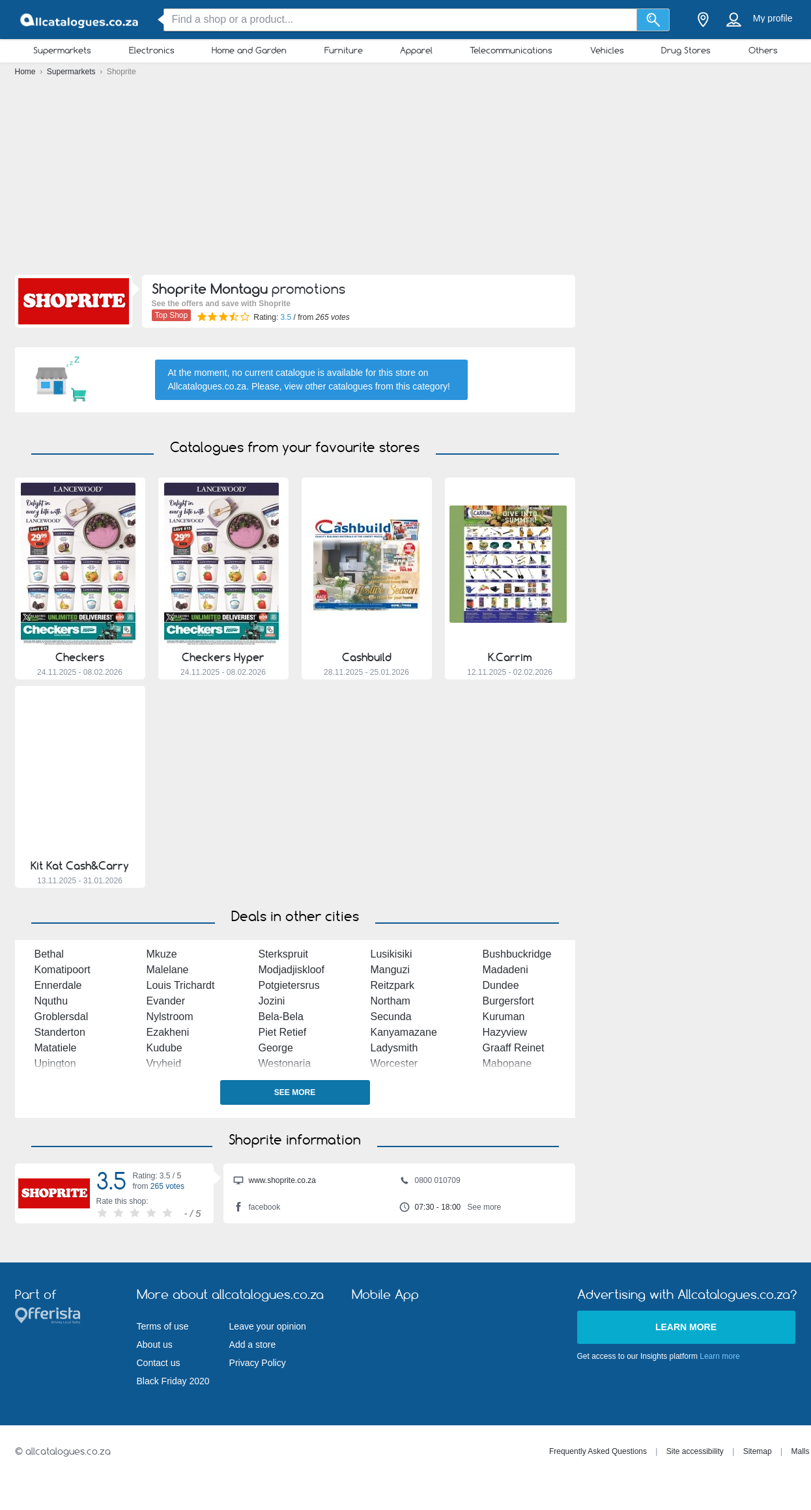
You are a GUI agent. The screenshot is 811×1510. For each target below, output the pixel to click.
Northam (390, 1000)
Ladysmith (394, 1047)
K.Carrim (510, 657)
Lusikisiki (391, 954)
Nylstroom (170, 1016)
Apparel (416, 50)
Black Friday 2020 (173, 1381)
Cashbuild (366, 657)
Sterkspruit (283, 954)
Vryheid (164, 1063)
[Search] (653, 19)
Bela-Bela (281, 1016)
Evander (166, 1000)
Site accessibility (695, 1451)
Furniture (343, 50)
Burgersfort (508, 1000)
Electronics (152, 50)
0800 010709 (430, 1181)
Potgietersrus (289, 985)
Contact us (158, 1363)
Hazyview (505, 1032)
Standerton (60, 1032)
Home (26, 71)
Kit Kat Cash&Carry (80, 865)
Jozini (272, 1000)
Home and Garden (249, 50)
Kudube (164, 1047)
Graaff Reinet (514, 1047)
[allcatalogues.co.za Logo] (80, 20)
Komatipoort (63, 969)
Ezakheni (168, 1032)
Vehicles (607, 50)
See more (294, 1092)
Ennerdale (58, 985)
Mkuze (162, 954)
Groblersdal (62, 1016)
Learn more (686, 1327)
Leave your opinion (267, 1326)
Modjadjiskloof (291, 969)
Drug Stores (686, 50)
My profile (773, 18)
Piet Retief (283, 1032)
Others (763, 50)
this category (422, 386)
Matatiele (56, 1047)
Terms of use (163, 1326)
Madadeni (505, 969)
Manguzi (390, 969)
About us (155, 1344)
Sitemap (757, 1451)
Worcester (394, 1063)
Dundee (501, 985)
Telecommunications (511, 50)
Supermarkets (62, 50)
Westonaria (285, 1063)
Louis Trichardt (181, 985)
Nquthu (51, 1000)
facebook (257, 1208)
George (276, 1047)
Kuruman (504, 1016)
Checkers (79, 657)
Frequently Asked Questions (598, 1451)
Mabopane (507, 1063)
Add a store (252, 1344)
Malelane (168, 969)
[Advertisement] (405, 179)
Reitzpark (393, 985)
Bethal (49, 954)
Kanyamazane (404, 1032)
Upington (55, 1063)
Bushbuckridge (517, 954)
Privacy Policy (257, 1363)
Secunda (391, 1016)
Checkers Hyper (223, 657)
